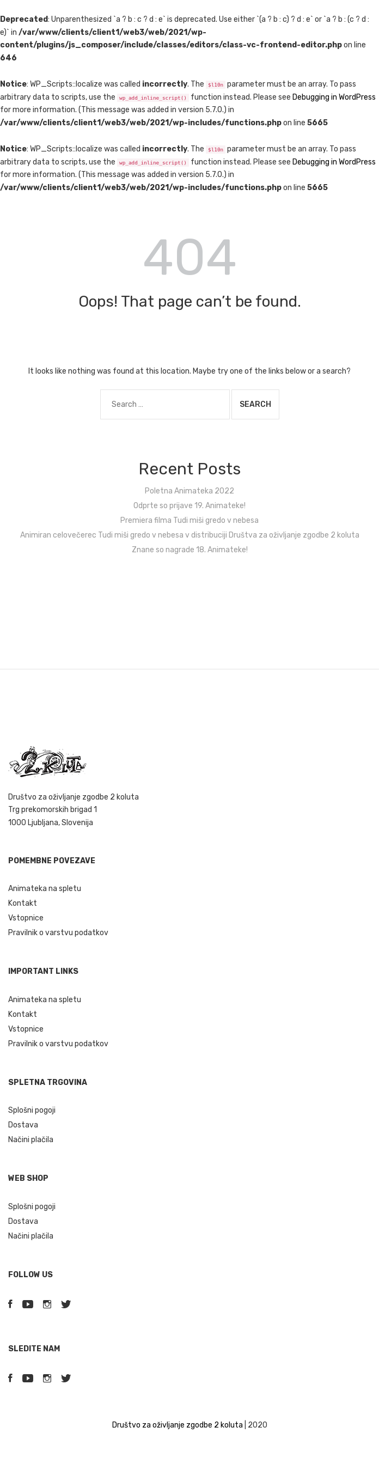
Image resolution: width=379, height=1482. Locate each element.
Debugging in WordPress (334, 97)
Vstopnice (26, 918)
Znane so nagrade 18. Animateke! (190, 549)
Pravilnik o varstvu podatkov (58, 932)
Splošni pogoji (32, 1110)
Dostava (23, 1125)
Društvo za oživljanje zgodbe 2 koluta (177, 1425)
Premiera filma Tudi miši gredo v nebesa (189, 520)
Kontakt (22, 903)
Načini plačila (30, 1139)
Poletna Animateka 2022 (189, 491)
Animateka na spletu (44, 888)
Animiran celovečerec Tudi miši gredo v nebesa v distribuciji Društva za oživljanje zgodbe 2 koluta (189, 535)
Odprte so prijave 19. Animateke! (189, 505)
